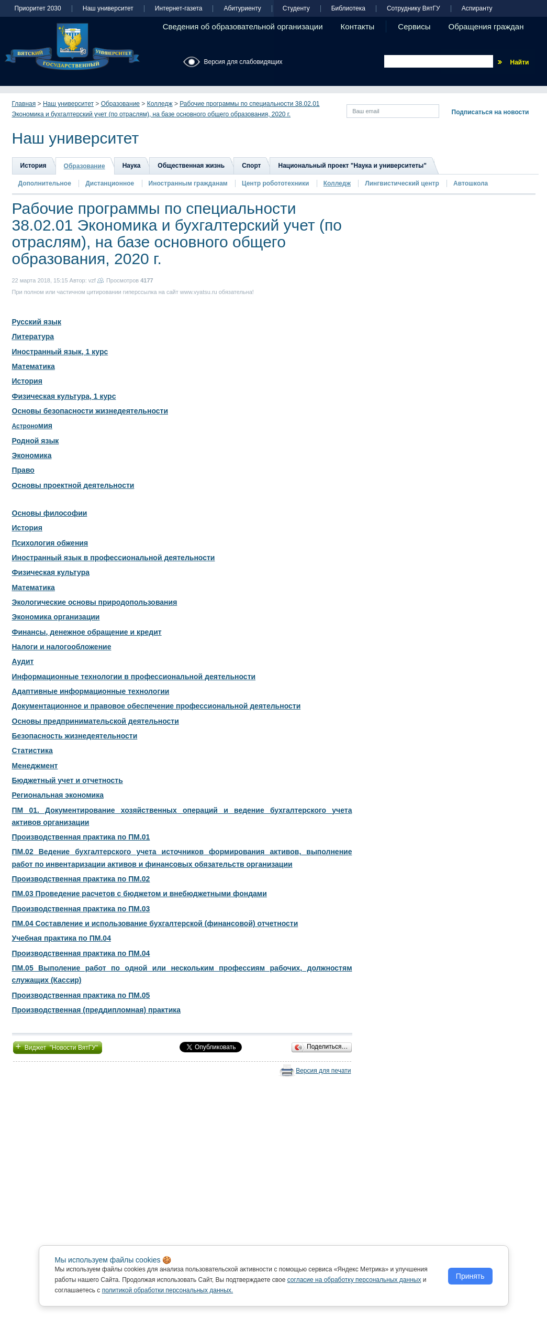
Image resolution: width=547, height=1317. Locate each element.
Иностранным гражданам (188, 183)
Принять (470, 1276)
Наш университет (108, 8)
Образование (120, 103)
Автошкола (470, 183)
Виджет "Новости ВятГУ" (58, 1046)
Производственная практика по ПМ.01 (81, 837)
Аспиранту (477, 8)
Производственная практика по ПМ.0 (79, 995)
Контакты (358, 26)
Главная (24, 103)
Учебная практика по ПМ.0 (59, 938)
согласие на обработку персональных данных (354, 1279)
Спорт (251, 165)
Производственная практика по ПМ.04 (81, 953)
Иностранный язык (47, 557)
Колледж (160, 103)
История (33, 165)
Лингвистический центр (403, 183)
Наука (131, 165)
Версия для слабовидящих (243, 62)
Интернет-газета (179, 8)
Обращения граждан (486, 26)
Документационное (48, 706)
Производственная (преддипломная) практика (96, 1010)
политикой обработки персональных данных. (167, 1290)
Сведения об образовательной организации (243, 26)
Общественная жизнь (191, 165)
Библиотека (348, 8)
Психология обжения (50, 543)
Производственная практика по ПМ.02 (81, 879)
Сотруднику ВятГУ (413, 8)
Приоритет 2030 (38, 8)
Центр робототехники (276, 183)
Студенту (296, 8)
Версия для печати (323, 1070)
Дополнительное (44, 183)
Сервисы (414, 26)
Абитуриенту (242, 8)
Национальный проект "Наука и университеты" (352, 165)
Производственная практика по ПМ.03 (81, 909)
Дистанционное (109, 183)
